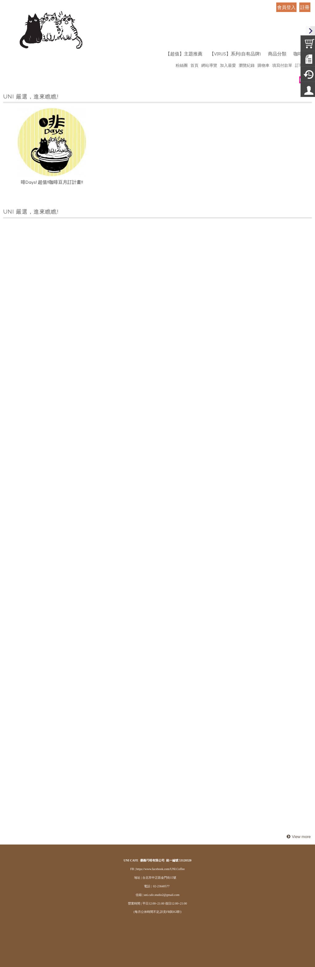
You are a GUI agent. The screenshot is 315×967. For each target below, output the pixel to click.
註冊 (304, 7)
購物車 (263, 65)
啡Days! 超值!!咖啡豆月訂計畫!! (52, 183)
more (298, 837)
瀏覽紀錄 (247, 65)
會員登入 (286, 7)
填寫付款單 (282, 65)
